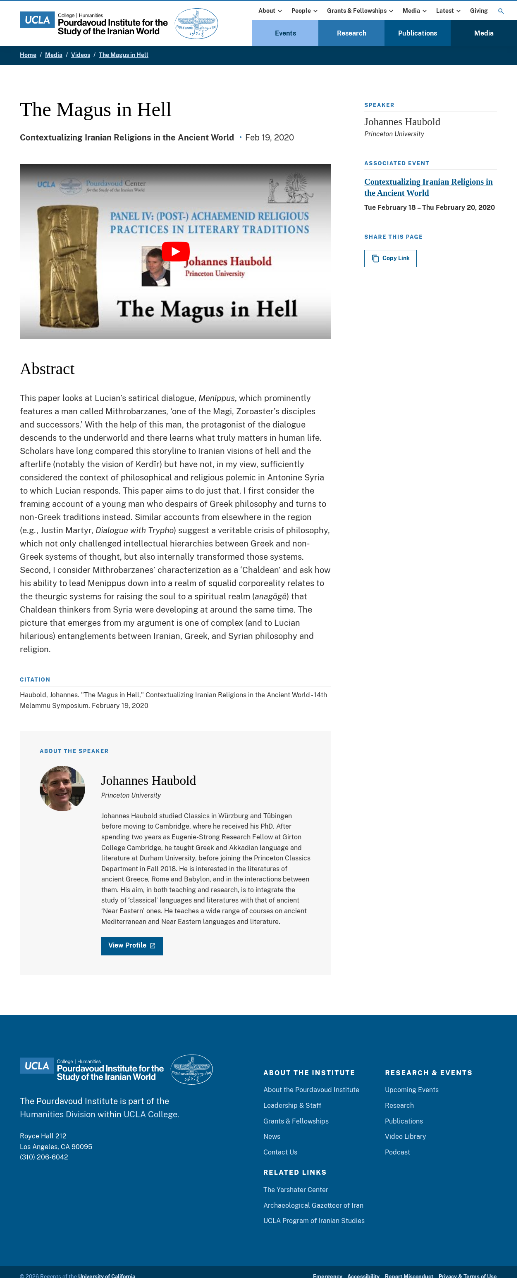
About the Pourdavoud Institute (311, 1090)
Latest (449, 11)
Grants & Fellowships (361, 11)
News (271, 1137)
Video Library (405, 1137)
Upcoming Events (412, 1090)
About (271, 11)
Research (351, 33)
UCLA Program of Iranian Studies (314, 1221)
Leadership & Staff (292, 1106)
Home (28, 55)
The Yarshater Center (295, 1190)
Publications (417, 33)
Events (285, 33)
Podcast (397, 1152)
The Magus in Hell (123, 55)
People (305, 11)
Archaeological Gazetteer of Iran (313, 1205)
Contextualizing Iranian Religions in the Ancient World (428, 187)
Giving (479, 10)
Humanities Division (58, 1115)
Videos (80, 55)
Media (416, 11)
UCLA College (150, 1115)
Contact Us (280, 1152)
